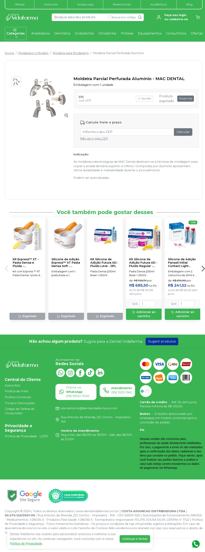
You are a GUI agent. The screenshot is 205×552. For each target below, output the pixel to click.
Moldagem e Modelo (33, 53)
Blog (189, 4)
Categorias (16, 33)
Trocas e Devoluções (20, 403)
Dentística (62, 33)
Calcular (183, 132)
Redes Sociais (122, 4)
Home (9, 53)
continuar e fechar (135, 539)
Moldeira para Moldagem (71, 53)
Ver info (144, 98)
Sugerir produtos (162, 341)
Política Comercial (18, 397)
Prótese (127, 33)
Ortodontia (107, 33)
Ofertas (19, 4)
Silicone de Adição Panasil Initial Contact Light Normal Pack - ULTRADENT (182, 263)
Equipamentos (149, 33)
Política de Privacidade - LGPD (26, 436)
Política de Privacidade (26, 543)
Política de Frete (16, 391)
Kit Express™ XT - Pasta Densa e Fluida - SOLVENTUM (26, 263)
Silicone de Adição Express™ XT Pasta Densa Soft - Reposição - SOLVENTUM (65, 263)
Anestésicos (40, 33)
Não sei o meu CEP (94, 138)
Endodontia (84, 33)
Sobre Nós (51, 4)
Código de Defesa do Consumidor (20, 411)
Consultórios (176, 33)
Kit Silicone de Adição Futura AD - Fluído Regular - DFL (143, 263)
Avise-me (185, 98)
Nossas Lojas (85, 4)
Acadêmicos (159, 4)
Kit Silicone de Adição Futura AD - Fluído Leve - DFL (104, 263)
